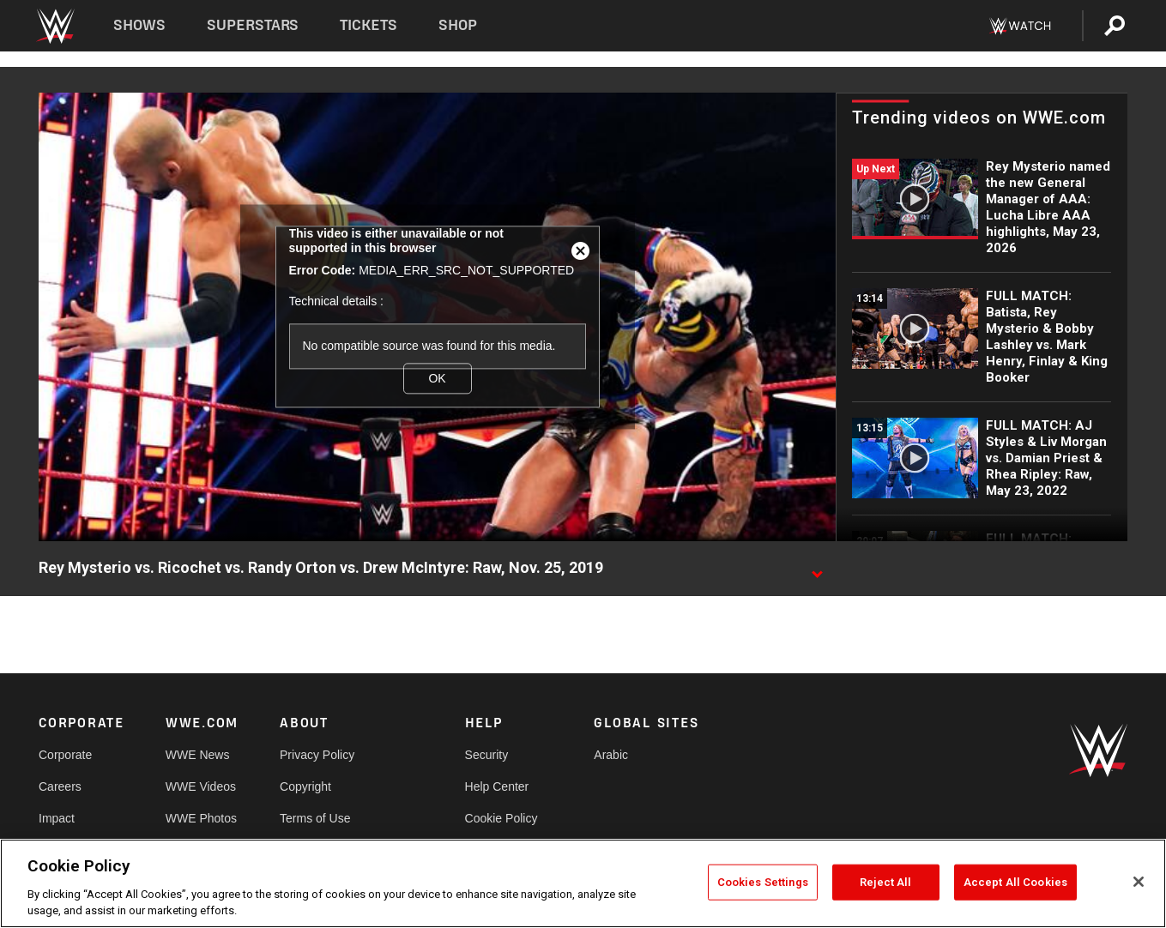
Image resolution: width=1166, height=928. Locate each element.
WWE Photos (201, 818)
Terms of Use (315, 818)
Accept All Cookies (1015, 882)
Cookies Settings (762, 882)
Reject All (885, 882)
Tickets (368, 25)
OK (436, 378)
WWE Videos (201, 786)
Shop (457, 25)
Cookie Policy (501, 818)
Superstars (253, 25)
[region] (583, 883)
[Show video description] (817, 569)
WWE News (198, 755)
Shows (139, 25)
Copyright (305, 786)
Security (487, 755)
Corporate (65, 755)
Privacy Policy (317, 755)
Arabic (611, 755)
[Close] (1138, 882)
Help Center (497, 786)
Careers (60, 786)
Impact (57, 818)
